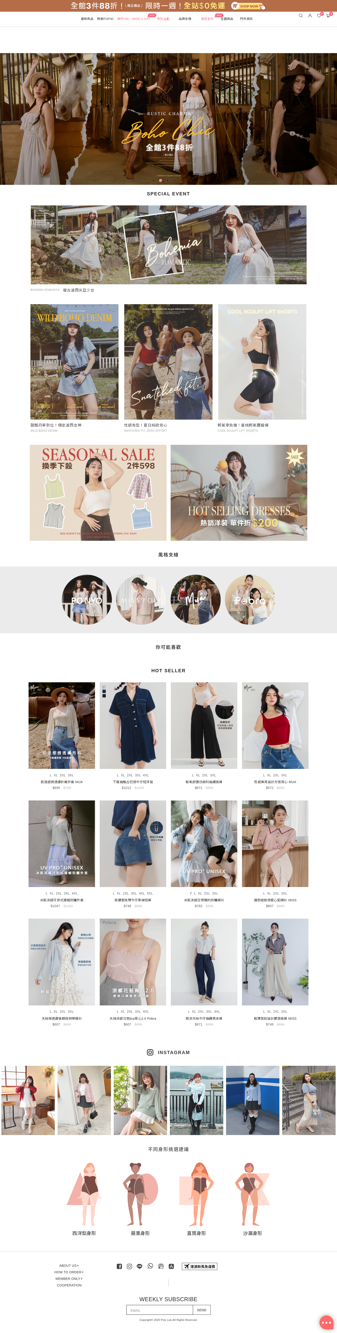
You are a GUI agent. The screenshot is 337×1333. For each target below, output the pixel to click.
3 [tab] (168, 181)
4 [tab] (175, 181)
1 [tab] (154, 181)
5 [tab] (182, 181)
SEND (201, 1310)
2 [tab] (161, 181)
